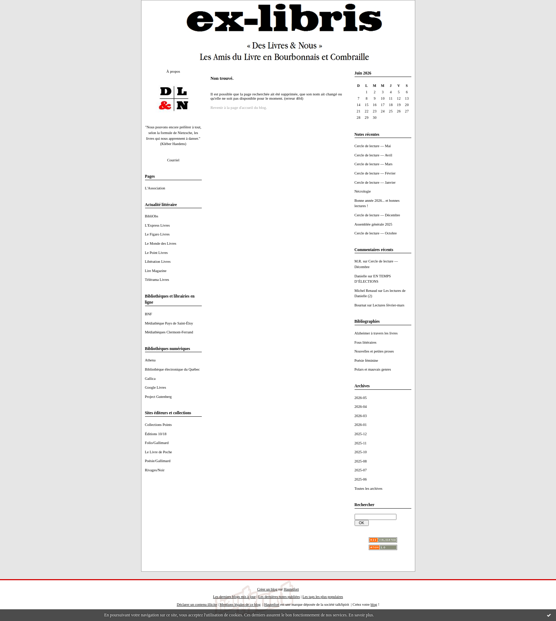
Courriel (173, 160)
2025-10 (361, 452)
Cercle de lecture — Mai (373, 146)
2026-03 (361, 416)
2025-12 (361, 434)
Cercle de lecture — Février (375, 173)
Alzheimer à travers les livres (376, 333)
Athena (150, 360)
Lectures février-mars (389, 305)
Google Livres (155, 387)
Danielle (361, 276)
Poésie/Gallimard (158, 461)
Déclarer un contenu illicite (197, 604)
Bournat (360, 305)
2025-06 (361, 479)
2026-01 (361, 425)
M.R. (358, 261)
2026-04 (361, 407)
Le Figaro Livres (157, 234)
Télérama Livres (157, 280)
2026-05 (361, 398)
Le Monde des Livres (161, 243)
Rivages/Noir (155, 470)
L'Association (155, 188)
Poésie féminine (366, 360)
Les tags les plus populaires (322, 597)
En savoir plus (361, 614)
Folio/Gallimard (157, 443)
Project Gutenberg (158, 397)
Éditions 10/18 (156, 434)
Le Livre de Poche (158, 452)
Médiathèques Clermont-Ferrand (169, 332)
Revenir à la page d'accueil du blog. (239, 107)
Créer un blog (267, 589)
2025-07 (361, 470)
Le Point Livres (156, 253)
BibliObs (152, 216)
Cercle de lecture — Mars (374, 164)
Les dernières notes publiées (279, 597)
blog (374, 604)
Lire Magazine (156, 271)
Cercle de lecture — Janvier (375, 182)
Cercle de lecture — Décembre (377, 215)
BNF (148, 314)
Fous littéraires (366, 342)
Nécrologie (363, 191)
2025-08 (361, 461)
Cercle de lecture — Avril (374, 155)
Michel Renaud (366, 291)
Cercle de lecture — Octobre (376, 233)
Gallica (150, 379)
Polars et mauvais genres (373, 369)
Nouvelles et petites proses (374, 351)
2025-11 (361, 443)
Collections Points (158, 425)
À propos (173, 71)
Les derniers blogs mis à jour (234, 597)
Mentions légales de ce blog (240, 604)
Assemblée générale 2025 (374, 224)
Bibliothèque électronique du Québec (172, 369)
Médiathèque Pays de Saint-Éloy (169, 323)
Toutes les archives (369, 488)
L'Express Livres (157, 225)
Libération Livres (158, 262)
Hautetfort (291, 589)
